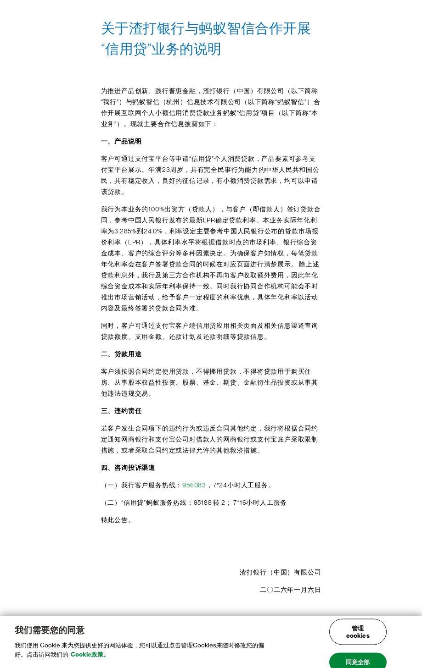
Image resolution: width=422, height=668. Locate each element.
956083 (194, 485)
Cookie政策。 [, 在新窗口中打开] (90, 657)
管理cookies (358, 634)
